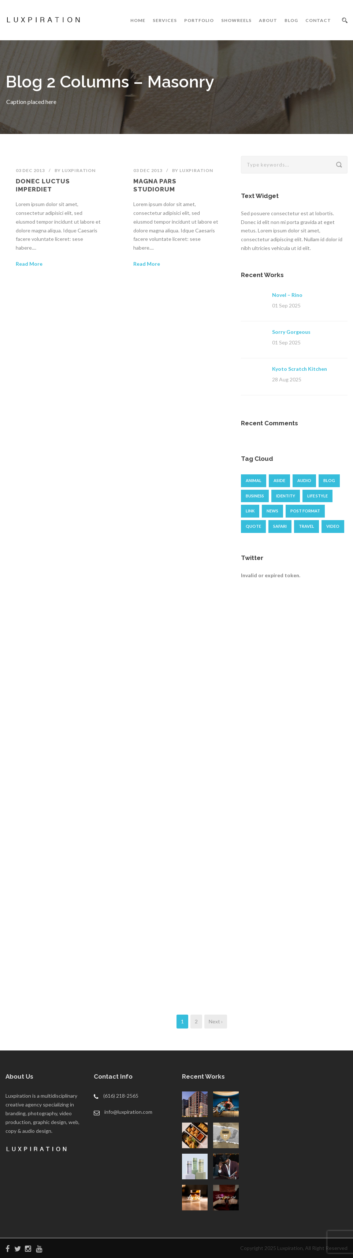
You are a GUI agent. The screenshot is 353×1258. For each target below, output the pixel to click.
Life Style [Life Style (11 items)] (317, 495)
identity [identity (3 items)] (285, 495)
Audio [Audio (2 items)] (304, 480)
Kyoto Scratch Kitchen (299, 369)
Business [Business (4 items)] (255, 495)
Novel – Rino (287, 295)
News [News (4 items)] (272, 510)
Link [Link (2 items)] (250, 510)
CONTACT (318, 20)
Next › (216, 1021)
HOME (137, 20)
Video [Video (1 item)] (332, 526)
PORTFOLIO (199, 20)
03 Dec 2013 (30, 170)
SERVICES (165, 20)
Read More (29, 264)
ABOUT (268, 20)
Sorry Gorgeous (291, 332)
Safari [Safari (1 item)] (280, 526)
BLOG (291, 20)
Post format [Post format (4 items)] (305, 510)
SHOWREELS (236, 20)
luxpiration (79, 170)
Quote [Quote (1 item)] (253, 526)
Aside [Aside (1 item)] (279, 480)
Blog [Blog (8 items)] (329, 480)
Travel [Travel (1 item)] (306, 526)
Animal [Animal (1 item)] (253, 480)
